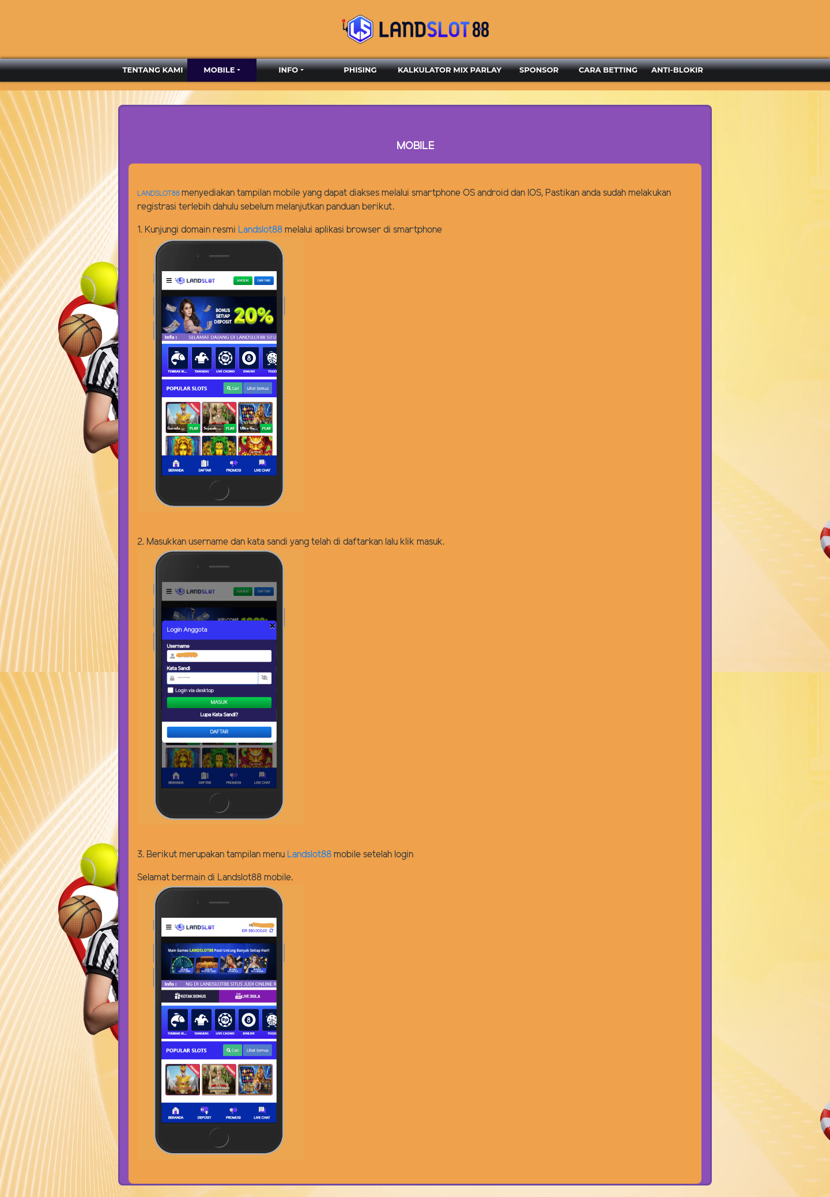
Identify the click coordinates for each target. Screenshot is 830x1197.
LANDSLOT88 (158, 193)
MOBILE (219, 69)
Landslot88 (260, 230)
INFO (288, 69)
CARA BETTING (608, 69)
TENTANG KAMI (153, 69)
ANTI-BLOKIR (677, 69)
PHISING (360, 69)
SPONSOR (539, 69)
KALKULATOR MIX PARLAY (449, 69)
